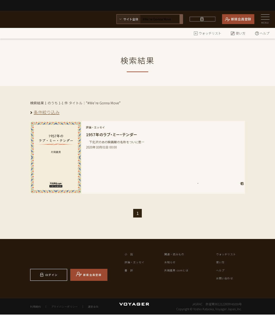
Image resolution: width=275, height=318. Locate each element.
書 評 (130, 272)
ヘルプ (262, 33)
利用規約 (36, 310)
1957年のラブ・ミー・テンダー (114, 134)
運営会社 (103, 310)
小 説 (130, 254)
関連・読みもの (177, 254)
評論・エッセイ (138, 263)
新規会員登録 (241, 19)
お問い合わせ (227, 282)
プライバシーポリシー (69, 310)
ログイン (205, 19)
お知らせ (171, 263)
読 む (222, 186)
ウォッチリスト (207, 33)
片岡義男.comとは (180, 272)
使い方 (238, 33)
